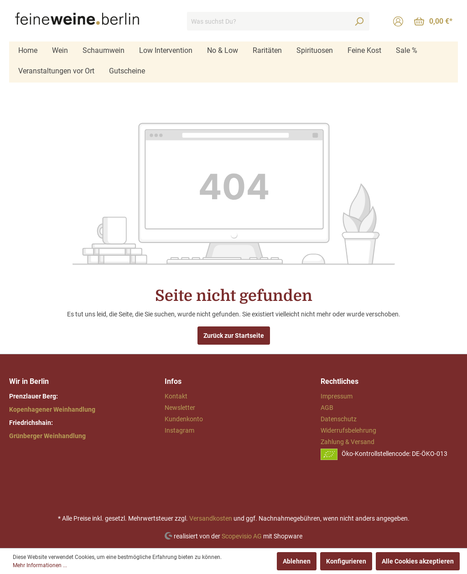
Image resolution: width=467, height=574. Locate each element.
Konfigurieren (346, 561)
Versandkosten (210, 518)
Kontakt (176, 396)
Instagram (179, 430)
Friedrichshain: (31, 422)
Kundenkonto (184, 419)
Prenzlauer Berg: (33, 396)
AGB (327, 407)
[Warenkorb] (433, 21)
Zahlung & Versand (347, 441)
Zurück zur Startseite (233, 335)
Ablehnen (297, 561)
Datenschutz (339, 419)
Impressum (337, 396)
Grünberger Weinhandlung (47, 436)
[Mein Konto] (398, 21)
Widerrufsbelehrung (348, 430)
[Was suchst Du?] (268, 21)
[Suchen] (358, 21)
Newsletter (180, 407)
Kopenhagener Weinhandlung (52, 409)
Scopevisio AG (242, 535)
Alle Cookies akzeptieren (418, 561)
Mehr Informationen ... (40, 565)
